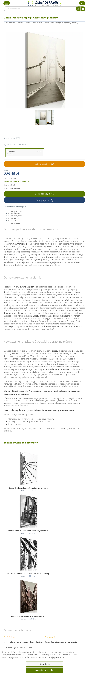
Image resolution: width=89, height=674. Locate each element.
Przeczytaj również (15, 622)
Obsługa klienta (14, 609)
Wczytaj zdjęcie (42, 200)
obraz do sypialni (15, 215)
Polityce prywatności (12, 657)
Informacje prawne (15, 616)
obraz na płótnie (15, 211)
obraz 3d (12, 220)
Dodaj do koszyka (44, 193)
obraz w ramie (14, 218)
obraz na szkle (14, 223)
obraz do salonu (15, 213)
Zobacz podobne (42, 164)
